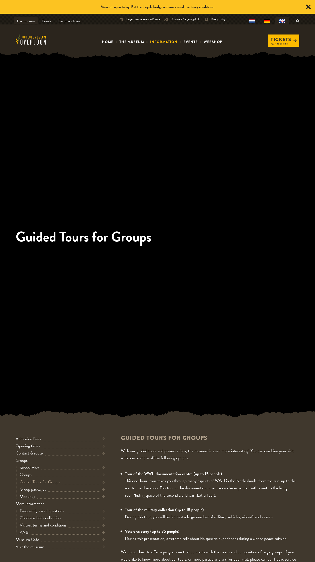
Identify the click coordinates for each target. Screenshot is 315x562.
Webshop (213, 42)
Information (163, 42)
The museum (26, 21)
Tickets (284, 39)
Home (107, 42)
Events (46, 21)
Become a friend (70, 21)
